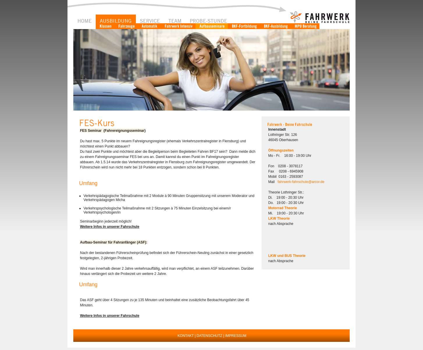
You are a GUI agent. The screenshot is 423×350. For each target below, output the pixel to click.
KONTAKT (185, 336)
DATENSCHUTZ (209, 336)
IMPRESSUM (235, 336)
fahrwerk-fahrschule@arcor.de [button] (301, 182)
